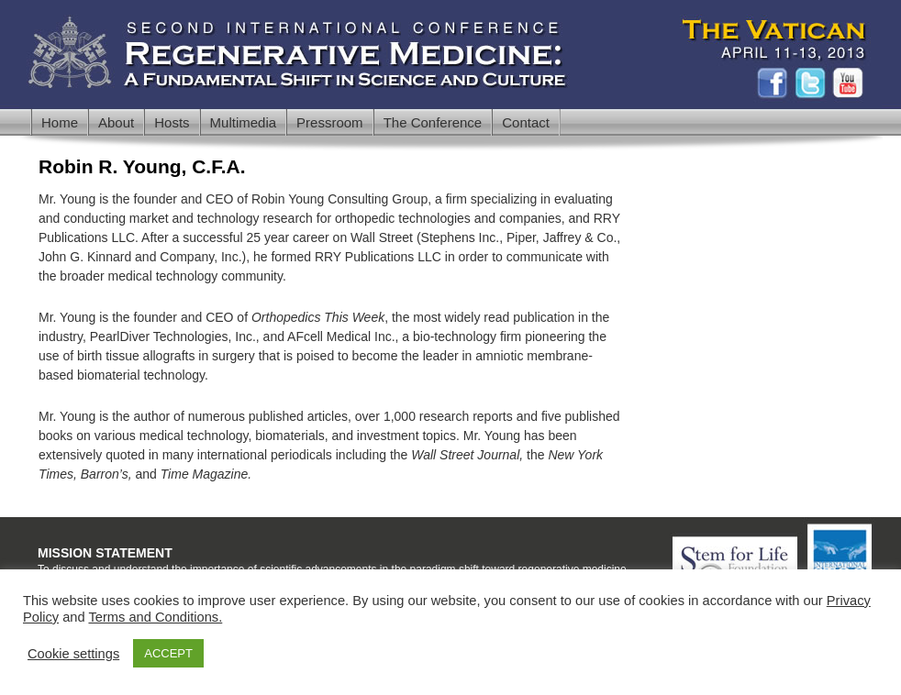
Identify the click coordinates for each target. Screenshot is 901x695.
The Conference (433, 122)
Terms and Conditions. (155, 617)
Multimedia (243, 122)
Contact (526, 122)
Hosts (171, 122)
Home (59, 122)
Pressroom (329, 122)
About (116, 122)
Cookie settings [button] (73, 653)
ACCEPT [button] (168, 653)
